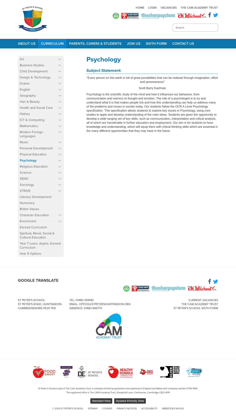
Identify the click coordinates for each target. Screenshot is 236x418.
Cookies (107, 408)
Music (24, 142)
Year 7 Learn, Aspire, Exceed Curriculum (40, 245)
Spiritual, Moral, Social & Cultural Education (37, 235)
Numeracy (27, 203)
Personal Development (36, 148)
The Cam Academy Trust (199, 8)
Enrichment (28, 221)
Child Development (34, 71)
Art (22, 59)
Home (140, 8)
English (25, 89)
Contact (183, 44)
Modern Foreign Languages (31, 134)
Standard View (101, 401)
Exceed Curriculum (33, 227)
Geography (28, 96)
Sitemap (93, 408)
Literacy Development (35, 197)
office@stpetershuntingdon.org (105, 304)
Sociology (27, 185)
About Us (26, 44)
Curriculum (52, 44)
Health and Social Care (36, 108)
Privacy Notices (127, 408)
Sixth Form (156, 44)
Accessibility (149, 408)
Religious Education (34, 166)
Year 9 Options (30, 254)
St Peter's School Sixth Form (195, 308)
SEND (24, 179)
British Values (29, 209)
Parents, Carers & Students (95, 44)
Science (25, 173)
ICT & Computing (32, 120)
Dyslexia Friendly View (130, 401)
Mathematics (29, 126)
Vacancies (169, 8)
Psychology (28, 160)
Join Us (133, 44)
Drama (24, 83)
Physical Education (33, 154)
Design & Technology (35, 77)
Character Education (34, 215)
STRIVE (25, 191)
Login (152, 8)
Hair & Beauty (30, 102)
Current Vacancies (203, 300)
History (25, 114)
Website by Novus (173, 408)
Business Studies (32, 65)
